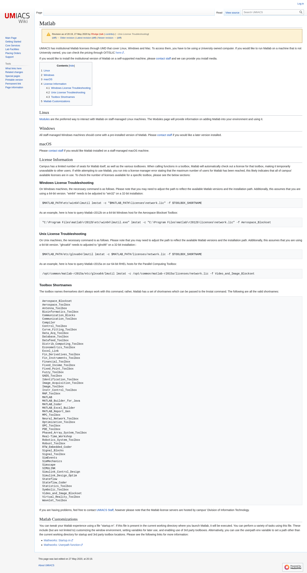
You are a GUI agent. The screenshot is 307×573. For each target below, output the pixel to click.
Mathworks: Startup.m (57, 540)
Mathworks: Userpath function (62, 544)
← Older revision (65, 37)
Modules (44, 119)
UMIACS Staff (105, 510)
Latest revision (83, 37)
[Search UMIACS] (273, 12)
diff (54, 37)
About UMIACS (46, 565)
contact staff (163, 58)
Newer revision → (107, 37)
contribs (110, 34)
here (118, 52)
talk (102, 34)
